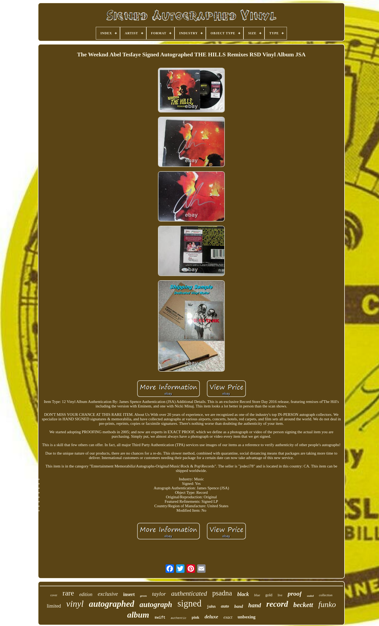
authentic (178, 618)
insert (129, 594)
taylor (159, 593)
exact (227, 617)
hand (254, 605)
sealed (310, 595)
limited (54, 606)
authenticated (189, 593)
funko (327, 604)
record (277, 604)
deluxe (211, 616)
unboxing (247, 616)
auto (225, 606)
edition (85, 594)
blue (257, 595)
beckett (303, 605)
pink (195, 617)
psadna (222, 593)
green (143, 595)
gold (268, 595)
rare (68, 593)
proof (295, 593)
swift (160, 617)
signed (189, 603)
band (238, 606)
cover (53, 595)
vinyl (75, 604)
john (211, 607)
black (243, 594)
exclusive (108, 594)
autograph (155, 604)
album (138, 614)
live (280, 595)
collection (325, 595)
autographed (111, 604)
